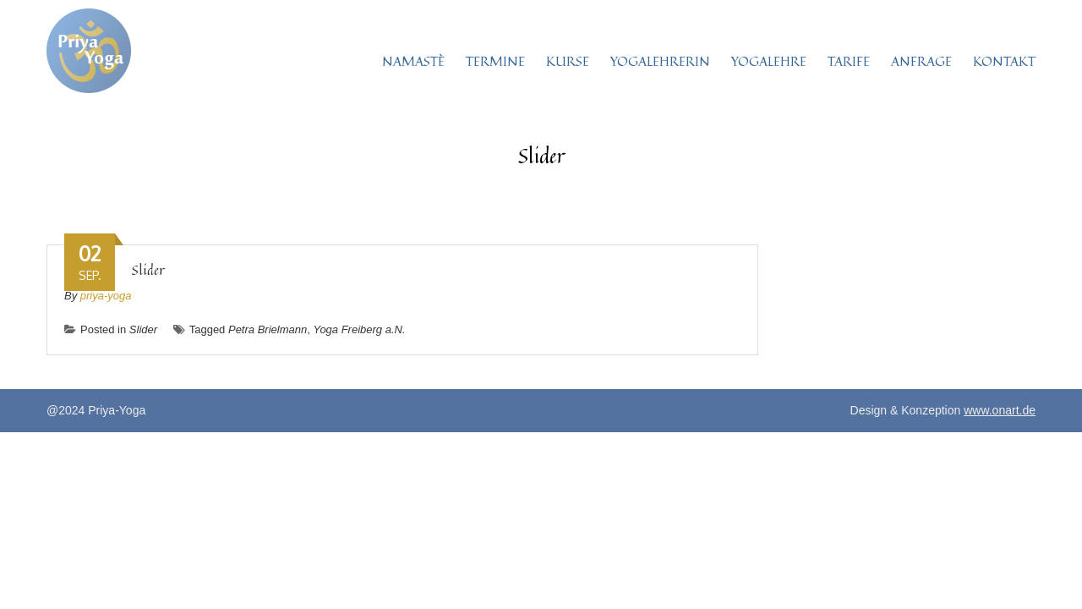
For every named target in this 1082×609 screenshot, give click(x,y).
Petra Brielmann (267, 329)
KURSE (567, 61)
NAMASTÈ (413, 61)
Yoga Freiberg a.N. (359, 329)
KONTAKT (1004, 61)
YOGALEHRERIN (660, 61)
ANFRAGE (921, 61)
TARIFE (849, 61)
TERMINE (495, 61)
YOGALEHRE (768, 61)
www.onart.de (1000, 410)
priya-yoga (106, 295)
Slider (148, 270)
